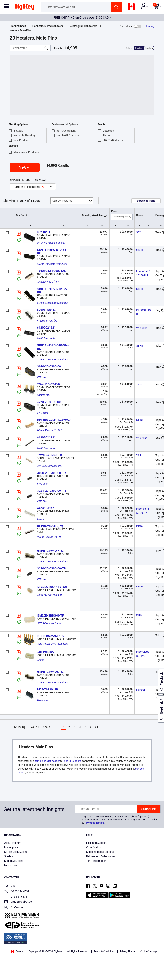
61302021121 (46, 437)
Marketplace (11, 847)
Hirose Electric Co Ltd (49, 430)
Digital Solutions (13, 860)
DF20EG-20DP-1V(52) (52, 587)
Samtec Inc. (43, 395)
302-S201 (43, 232)
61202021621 (46, 327)
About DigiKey (12, 842)
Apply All (25, 167)
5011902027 (45, 652)
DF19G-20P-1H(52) (50, 526)
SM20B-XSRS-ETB (49, 455)
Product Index (18, 26)
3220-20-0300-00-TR (51, 568)
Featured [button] (62, 200)
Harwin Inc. (43, 700)
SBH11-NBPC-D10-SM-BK (53, 347)
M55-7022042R (47, 689)
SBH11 (140, 250)
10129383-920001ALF (52, 271)
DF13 (139, 420)
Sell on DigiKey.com (15, 851)
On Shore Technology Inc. (51, 242)
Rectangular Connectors (83, 26)
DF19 (139, 526)
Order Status (93, 847)
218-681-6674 (15, 896)
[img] (24, 7)
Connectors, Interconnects (47, 26)
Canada (17, 951)
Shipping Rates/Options (100, 851)
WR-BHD (141, 327)
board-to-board (72, 761)
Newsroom (10, 865)
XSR (138, 455)
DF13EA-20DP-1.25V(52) (54, 419)
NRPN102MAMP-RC (50, 635)
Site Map (9, 856)
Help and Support (96, 842)
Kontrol (140, 689)
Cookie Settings (148, 951)
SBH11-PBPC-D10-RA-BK (52, 290)
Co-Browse (13, 908)
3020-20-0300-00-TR (51, 473)
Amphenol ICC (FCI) (48, 281)
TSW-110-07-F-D (48, 384)
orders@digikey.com (19, 902)
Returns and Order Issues (100, 856)
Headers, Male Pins (20, 30)
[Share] (149, 26)
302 (138, 232)
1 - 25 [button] (20, 200)
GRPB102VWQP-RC (50, 550)
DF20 (139, 586)
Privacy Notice (95, 822)
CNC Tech (42, 377)
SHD (139, 615)
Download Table (146, 200)
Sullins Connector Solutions (52, 264)
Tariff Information (96, 860)
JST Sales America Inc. (49, 466)
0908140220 (45, 508)
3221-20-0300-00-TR (51, 490)
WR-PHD (141, 437)
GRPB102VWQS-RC (50, 671)
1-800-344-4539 (16, 892)
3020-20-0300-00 (49, 366)
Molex (40, 519)
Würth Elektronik (46, 338)
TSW (139, 384)
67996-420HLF (47, 309)
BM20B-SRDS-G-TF (50, 615)
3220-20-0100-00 (49, 402)
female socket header (47, 761)
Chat (10, 886)
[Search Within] (27, 48)
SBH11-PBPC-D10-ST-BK (52, 251)
